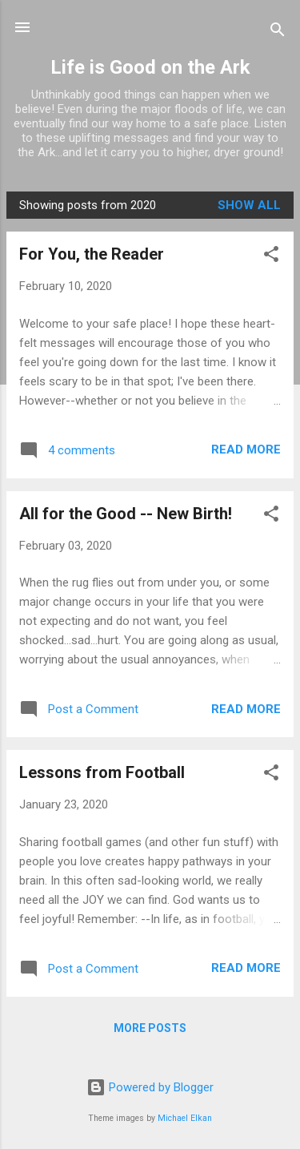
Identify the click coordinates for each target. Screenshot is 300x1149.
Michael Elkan (185, 1118)
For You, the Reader (91, 254)
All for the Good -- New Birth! (125, 513)
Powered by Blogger (150, 1087)
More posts (150, 1028)
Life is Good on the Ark (150, 67)
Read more (246, 449)
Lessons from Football (102, 772)
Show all (249, 205)
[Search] (277, 32)
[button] (271, 256)
